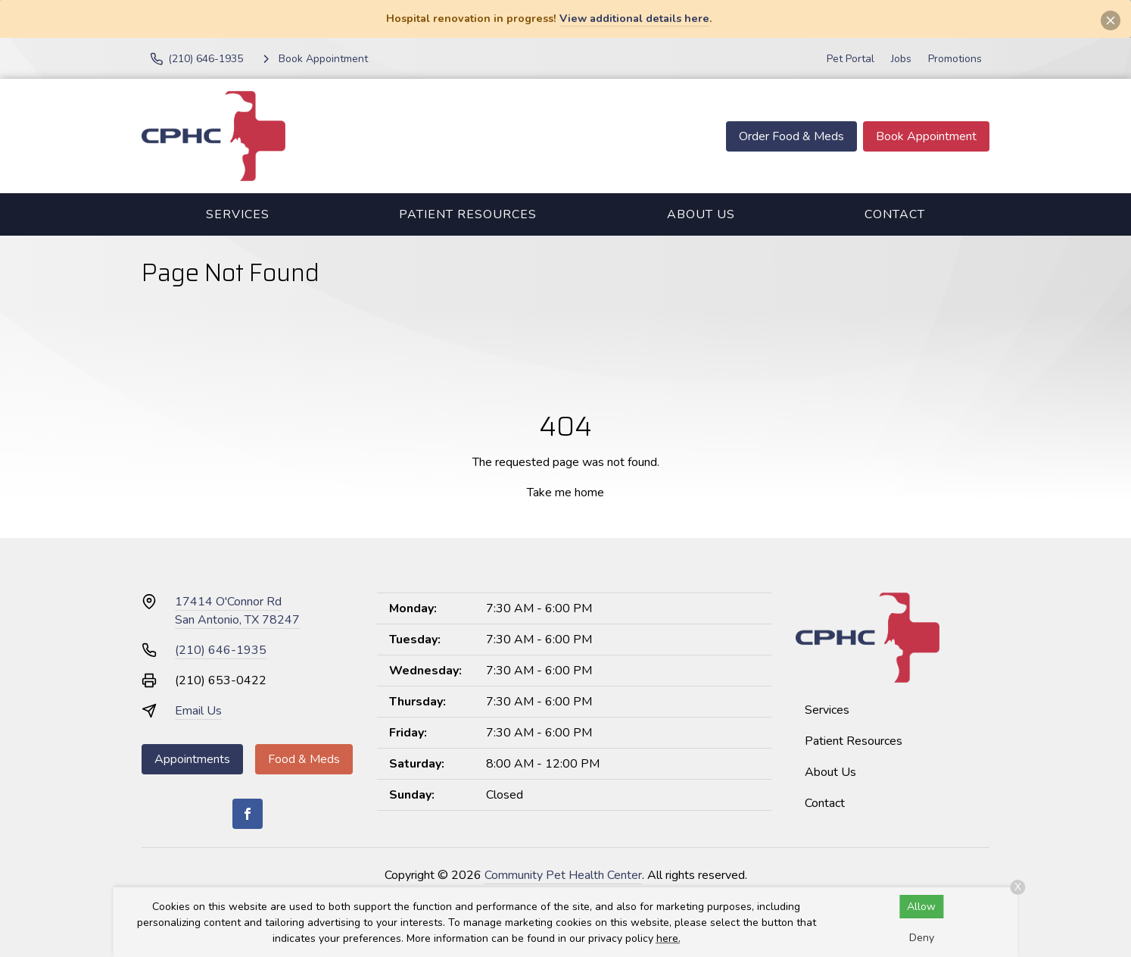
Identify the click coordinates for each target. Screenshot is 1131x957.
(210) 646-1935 (220, 650)
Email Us (198, 710)
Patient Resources (468, 214)
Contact (895, 214)
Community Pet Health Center (563, 875)
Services (238, 214)
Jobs (901, 59)
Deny (921, 937)
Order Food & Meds (791, 136)
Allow (921, 906)
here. (668, 938)
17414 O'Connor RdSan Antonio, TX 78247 (237, 610)
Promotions (955, 59)
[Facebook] (247, 814)
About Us (701, 214)
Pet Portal (850, 59)
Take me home (565, 492)
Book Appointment (926, 136)
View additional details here (634, 18)
